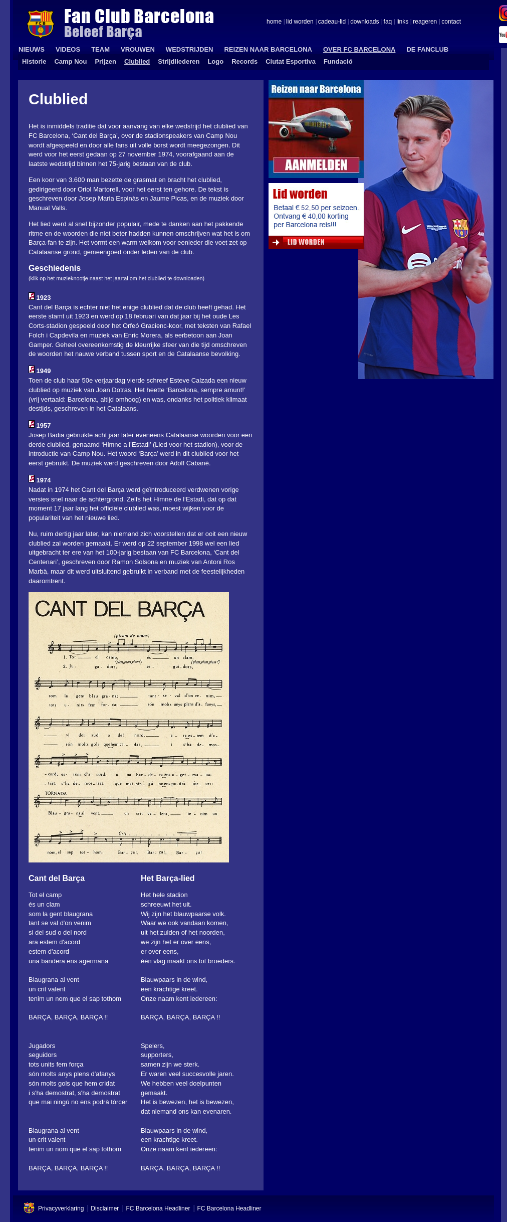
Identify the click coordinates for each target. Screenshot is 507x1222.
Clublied (137, 61)
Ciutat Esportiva (291, 61)
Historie (34, 61)
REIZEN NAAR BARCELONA (268, 49)
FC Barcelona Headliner (158, 1208)
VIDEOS (68, 49)
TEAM (100, 49)
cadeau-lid (332, 22)
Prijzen (105, 61)
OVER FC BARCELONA (359, 49)
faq (388, 22)
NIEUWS (32, 49)
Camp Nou (70, 61)
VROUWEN (138, 49)
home (274, 22)
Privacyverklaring (61, 1208)
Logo (215, 61)
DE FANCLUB (427, 49)
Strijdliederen (178, 61)
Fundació (338, 61)
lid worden (300, 22)
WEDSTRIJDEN (189, 49)
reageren (425, 22)
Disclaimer (105, 1208)
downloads (364, 22)
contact (451, 22)
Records (244, 61)
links (402, 22)
